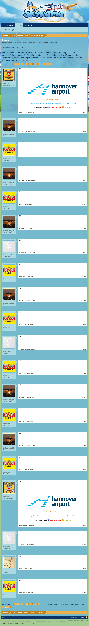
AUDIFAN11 (38, 42)
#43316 (84, 470)
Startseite (9, 25)
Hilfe (76, 617)
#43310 (84, 325)
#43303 (84, 156)
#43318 (84, 544)
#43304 (84, 180)
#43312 (84, 373)
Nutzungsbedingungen (72, 620)
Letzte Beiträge (8, 30)
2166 (33, 64)
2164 (27, 64)
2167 (36, 64)
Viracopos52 (7, 255)
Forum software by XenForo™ (50, 621)
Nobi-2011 (6, 84)
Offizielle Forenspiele (22, 42)
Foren (19, 26)
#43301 (84, 112)
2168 (39, 64)
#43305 (84, 204)
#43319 (84, 568)
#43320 (84, 592)
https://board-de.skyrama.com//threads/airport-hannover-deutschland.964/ (53, 103)
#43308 (84, 276)
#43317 (84, 525)
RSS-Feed (86, 617)
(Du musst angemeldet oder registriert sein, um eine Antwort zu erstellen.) (66, 604)
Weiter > (48, 64)
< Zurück (17, 64)
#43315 (84, 445)
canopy (6, 571)
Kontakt (72, 617)
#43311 (84, 349)
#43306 (84, 228)
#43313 (84, 397)
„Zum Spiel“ (24, 60)
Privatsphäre (84, 620)
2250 (44, 64)
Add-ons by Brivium (19, 623)
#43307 (84, 252)
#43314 (84, 421)
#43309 (84, 301)
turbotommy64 (8, 134)
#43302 (84, 132)
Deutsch (4, 617)
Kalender (29, 25)
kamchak (6, 158)
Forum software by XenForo (17, 621)
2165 (30, 64)
